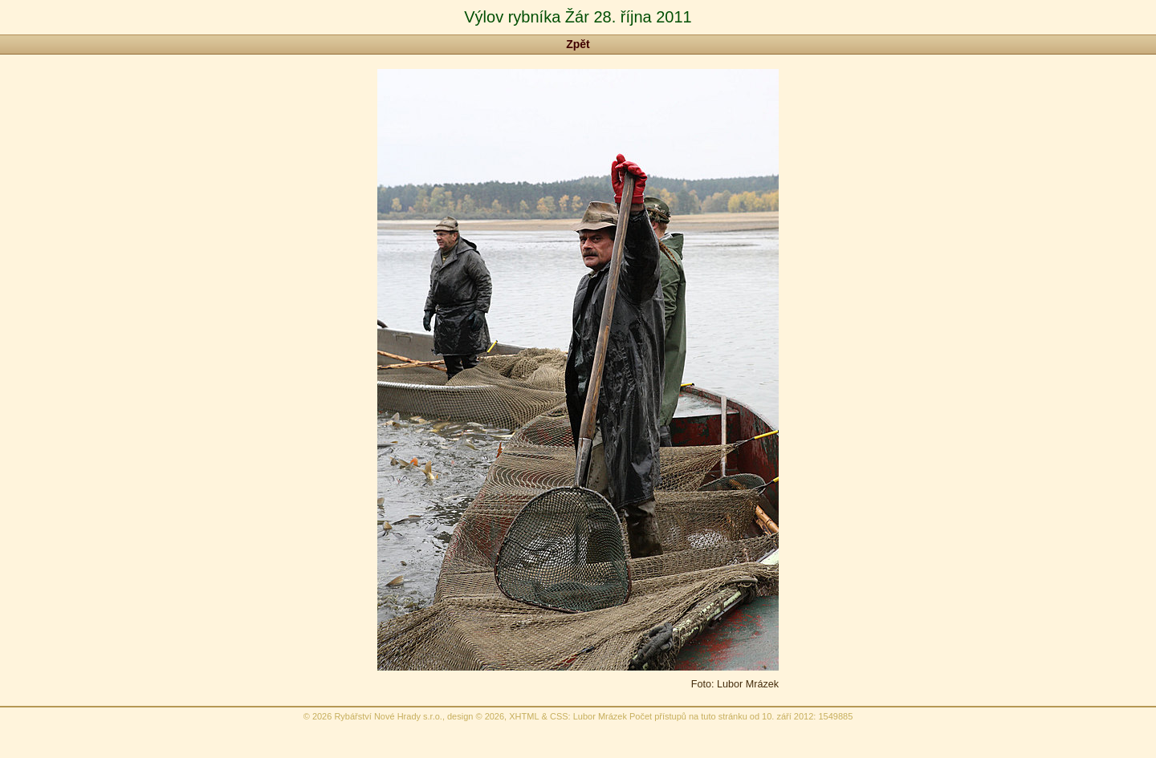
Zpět (578, 44)
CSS (559, 716)
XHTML (524, 716)
